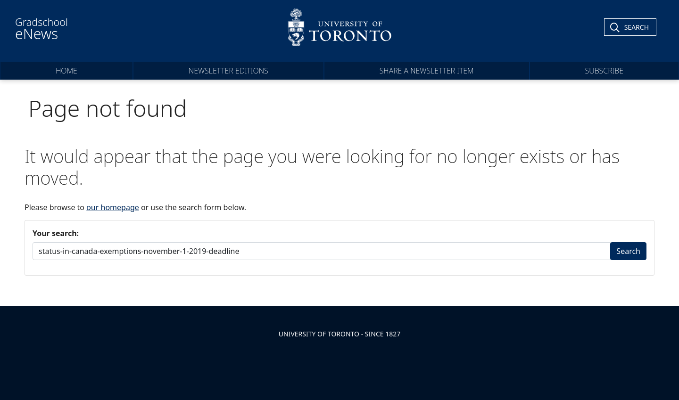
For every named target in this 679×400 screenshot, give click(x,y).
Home (66, 70)
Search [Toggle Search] (636, 27)
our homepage (112, 207)
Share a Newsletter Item (427, 70)
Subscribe (604, 70)
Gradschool (41, 29)
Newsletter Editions (228, 70)
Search (628, 251)
